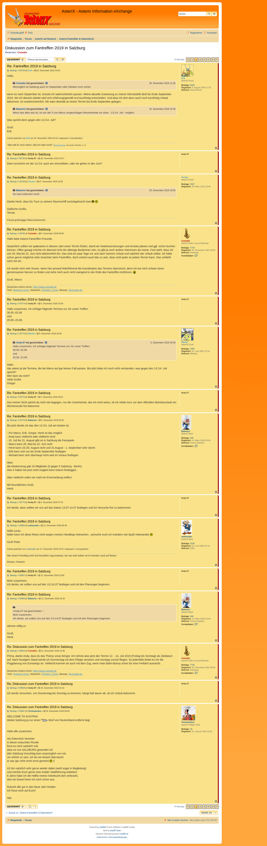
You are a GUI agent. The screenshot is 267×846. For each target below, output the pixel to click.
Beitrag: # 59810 (16, 651)
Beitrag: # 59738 (16, 181)
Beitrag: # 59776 (16, 397)
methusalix (186, 536)
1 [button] (192, 59)
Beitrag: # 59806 (16, 525)
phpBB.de (124, 834)
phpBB (102, 827)
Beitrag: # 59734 (16, 70)
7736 (192, 248)
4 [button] (204, 59)
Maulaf (184, 342)
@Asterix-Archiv (21, 290)
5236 (192, 543)
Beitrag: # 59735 (16, 158)
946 (191, 438)
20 (191, 729)
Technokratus (188, 722)
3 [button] (200, 59)
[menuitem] (28, 32)
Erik (183, 78)
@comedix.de (75, 290)
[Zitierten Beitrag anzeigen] (46, 83)
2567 (192, 184)
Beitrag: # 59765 (16, 233)
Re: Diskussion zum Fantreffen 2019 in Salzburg (40, 646)
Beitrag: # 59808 (16, 598)
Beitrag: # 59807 (16, 575)
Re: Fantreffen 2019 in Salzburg (31, 66)
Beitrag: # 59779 (16, 502)
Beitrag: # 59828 (16, 688)
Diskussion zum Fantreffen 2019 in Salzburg (45, 48)
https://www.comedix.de (45, 287)
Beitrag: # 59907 (16, 711)
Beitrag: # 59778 (16, 420)
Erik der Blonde (59, 145)
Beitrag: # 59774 (16, 303)
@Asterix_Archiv (50, 290)
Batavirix (21, 109)
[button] (188, 59)
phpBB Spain (115, 830)
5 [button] (208, 59)
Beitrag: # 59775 (16, 333)
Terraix (184, 177)
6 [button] (212, 59)
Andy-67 (20, 342)
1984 (192, 349)
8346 (192, 85)
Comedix (22, 52)
